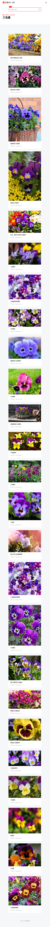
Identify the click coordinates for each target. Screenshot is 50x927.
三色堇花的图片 (14, 907)
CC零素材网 (6, 14)
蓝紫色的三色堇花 (15, 143)
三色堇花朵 (13, 452)
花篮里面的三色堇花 (15, 424)
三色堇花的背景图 (15, 301)
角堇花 (12, 835)
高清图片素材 (12, 14)
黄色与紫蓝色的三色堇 (16, 58)
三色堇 (6, 17)
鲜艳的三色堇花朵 (15, 711)
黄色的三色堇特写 (15, 742)
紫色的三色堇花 (14, 203)
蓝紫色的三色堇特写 (15, 361)
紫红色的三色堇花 (15, 89)
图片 (10, 6)
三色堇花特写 (13, 768)
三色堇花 (12, 266)
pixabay (12, 60)
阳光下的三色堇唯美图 (16, 554)
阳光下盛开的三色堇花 (16, 682)
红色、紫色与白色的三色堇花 (18, 235)
